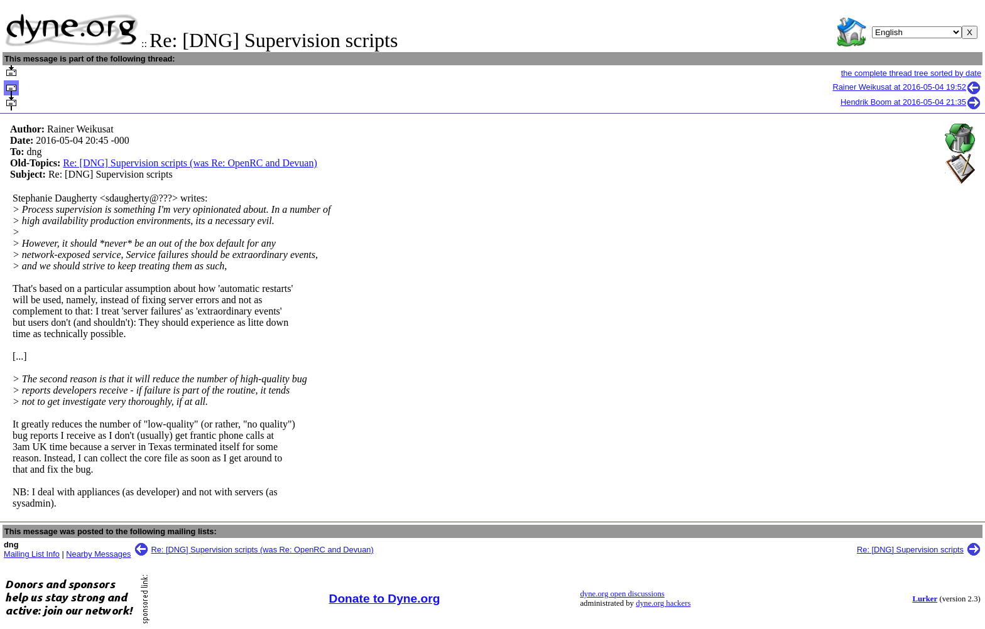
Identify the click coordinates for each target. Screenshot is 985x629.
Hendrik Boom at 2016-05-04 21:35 (911, 102)
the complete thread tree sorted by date (911, 73)
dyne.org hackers (663, 603)
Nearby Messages (98, 554)
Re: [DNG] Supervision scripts (910, 549)
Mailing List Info (32, 554)
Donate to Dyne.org (384, 598)
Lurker (924, 598)
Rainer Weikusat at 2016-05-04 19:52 (907, 87)
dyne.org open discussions (622, 593)
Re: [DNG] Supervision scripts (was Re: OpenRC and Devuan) (190, 163)
